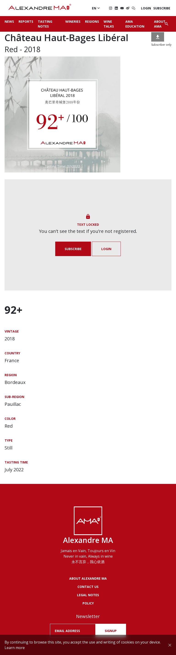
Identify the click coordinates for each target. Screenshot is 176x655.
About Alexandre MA (88, 578)
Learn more (15, 647)
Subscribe (161, 8)
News (9, 21)
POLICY (88, 603)
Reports (26, 21)
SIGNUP (111, 631)
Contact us (88, 586)
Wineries (72, 21)
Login (146, 8)
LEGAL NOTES (88, 595)
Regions (92, 21)
